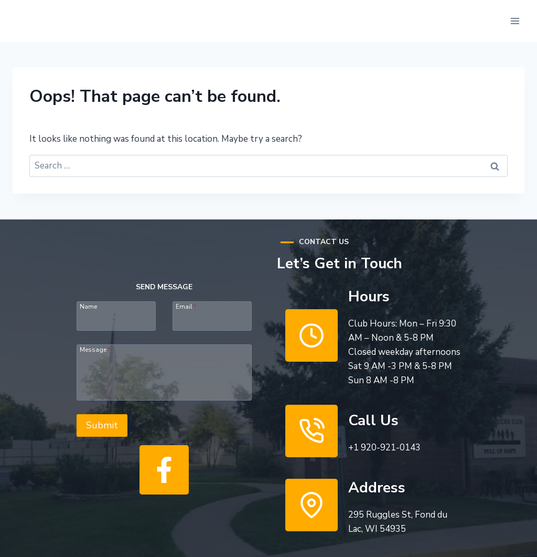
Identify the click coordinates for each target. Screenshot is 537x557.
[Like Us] (164, 470)
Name (88, 306)
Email (186, 306)
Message (95, 349)
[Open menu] (514, 21)
